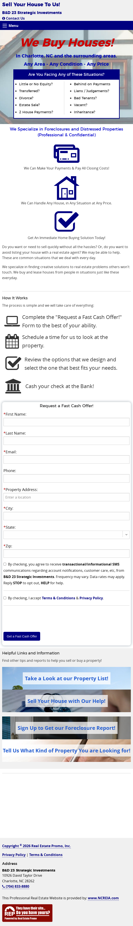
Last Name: (14, 433)
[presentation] (66, 497)
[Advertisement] (66, 808)
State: (9, 527)
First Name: (14, 414)
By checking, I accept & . (56, 598)
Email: (10, 451)
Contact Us (13, 18)
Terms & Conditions (58, 598)
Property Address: (20, 489)
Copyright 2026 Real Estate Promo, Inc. (36, 846)
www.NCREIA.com (103, 898)
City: (8, 508)
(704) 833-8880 (15, 886)
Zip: (7, 545)
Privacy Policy (91, 598)
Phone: (9, 470)
